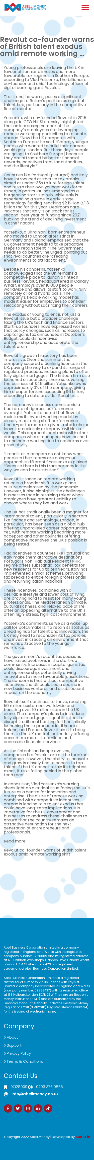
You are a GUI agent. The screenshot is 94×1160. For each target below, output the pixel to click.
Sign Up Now (47, 886)
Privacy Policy (19, 1053)
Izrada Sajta (31, 1140)
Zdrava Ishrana (59, 1140)
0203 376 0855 (49, 1087)
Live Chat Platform (47, 874)
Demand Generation (47, 878)
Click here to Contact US (47, 870)
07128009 (19, 1087)
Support (14, 1045)
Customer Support (47, 882)
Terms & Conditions (25, 1061)
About (12, 1037)
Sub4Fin (82, 1136)
